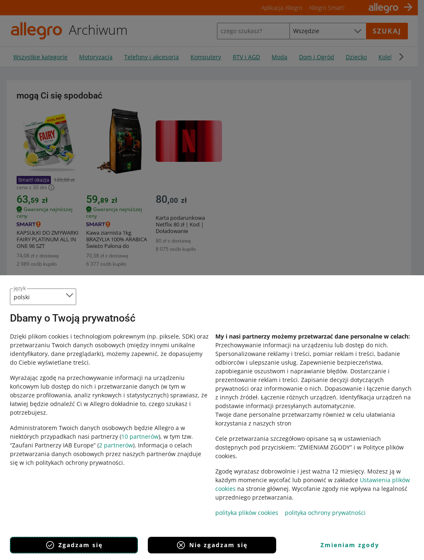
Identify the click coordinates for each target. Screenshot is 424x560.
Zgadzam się (74, 545)
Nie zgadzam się (212, 545)
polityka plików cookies (246, 513)
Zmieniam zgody (349, 545)
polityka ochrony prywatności (325, 513)
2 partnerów (116, 445)
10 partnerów (140, 436)
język (20, 288)
